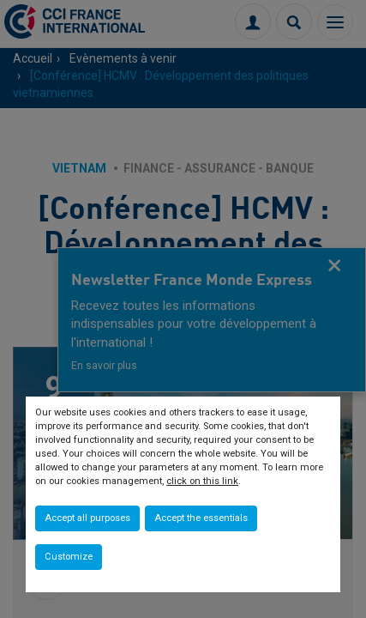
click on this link (202, 481)
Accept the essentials (201, 518)
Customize (69, 556)
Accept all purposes (87, 518)
